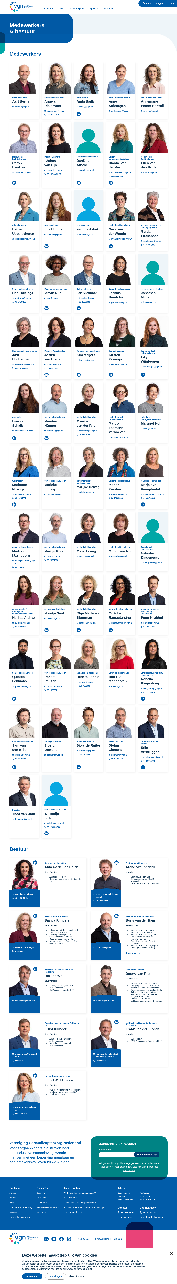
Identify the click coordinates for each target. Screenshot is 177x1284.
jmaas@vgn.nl (150, 302)
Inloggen (159, 3)
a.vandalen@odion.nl (24, 894)
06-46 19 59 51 (21, 898)
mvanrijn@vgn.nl (119, 556)
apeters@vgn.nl (150, 111)
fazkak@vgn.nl (86, 234)
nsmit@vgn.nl (53, 618)
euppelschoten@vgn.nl (25, 239)
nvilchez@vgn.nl (22, 623)
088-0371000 (20, 1060)
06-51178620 (149, 692)
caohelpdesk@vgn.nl (153, 1217)
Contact (147, 3)
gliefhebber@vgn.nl (152, 241)
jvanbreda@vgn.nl (55, 364)
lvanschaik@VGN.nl (24, 431)
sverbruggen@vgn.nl (153, 757)
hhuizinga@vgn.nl (23, 298)
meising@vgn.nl (86, 556)
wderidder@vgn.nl (55, 823)
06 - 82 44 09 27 (54, 174)
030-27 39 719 (149, 1212)
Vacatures (41, 1212)
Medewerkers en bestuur (48, 1207)
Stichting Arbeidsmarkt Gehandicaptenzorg (84, 1207)
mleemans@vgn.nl (119, 437)
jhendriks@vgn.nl (119, 302)
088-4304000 (101, 1060)
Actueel (48, 8)
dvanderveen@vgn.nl (121, 172)
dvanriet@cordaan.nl (105, 1001)
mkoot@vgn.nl (53, 556)
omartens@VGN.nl (87, 623)
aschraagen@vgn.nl (120, 111)
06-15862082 (149, 761)
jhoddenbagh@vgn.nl (24, 364)
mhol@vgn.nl (149, 429)
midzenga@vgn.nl (23, 494)
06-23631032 (52, 560)
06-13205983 (117, 498)
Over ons (108, 8)
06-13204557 (20, 498)
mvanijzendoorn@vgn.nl (25, 561)
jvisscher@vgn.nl (87, 298)
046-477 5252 (21, 1114)
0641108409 (84, 754)
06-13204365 (85, 435)
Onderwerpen (75, 8)
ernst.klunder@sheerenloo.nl (26, 1055)
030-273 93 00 (127, 1212)
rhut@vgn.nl (117, 686)
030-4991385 (149, 245)
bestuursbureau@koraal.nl (25, 1108)
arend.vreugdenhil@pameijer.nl (107, 895)
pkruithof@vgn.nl (151, 623)
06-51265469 (52, 368)
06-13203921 (52, 690)
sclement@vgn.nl (119, 755)
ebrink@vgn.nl (150, 172)
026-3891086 (20, 951)
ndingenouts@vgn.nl (153, 563)
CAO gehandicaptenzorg (20, 1207)
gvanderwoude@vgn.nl (121, 239)
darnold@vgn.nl (86, 170)
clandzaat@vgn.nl (23, 172)
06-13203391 (85, 302)
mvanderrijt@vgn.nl (88, 431)
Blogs (12, 1202)
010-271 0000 (102, 901)
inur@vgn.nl (52, 298)
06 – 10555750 (53, 827)
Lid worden (42, 1202)
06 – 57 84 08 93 (22, 368)
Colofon (118, 1239)
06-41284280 (117, 176)
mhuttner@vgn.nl (55, 431)
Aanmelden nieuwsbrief (20, 1217)
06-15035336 (149, 627)
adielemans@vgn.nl (56, 111)
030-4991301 (85, 686)
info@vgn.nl (126, 1217)
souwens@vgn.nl (55, 755)
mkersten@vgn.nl (119, 494)
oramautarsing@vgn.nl (121, 623)
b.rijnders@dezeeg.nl (24, 947)
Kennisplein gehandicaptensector (79, 1202)
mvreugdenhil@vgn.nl (153, 494)
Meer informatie (76, 1276)
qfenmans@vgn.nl (23, 686)
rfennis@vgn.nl (86, 682)
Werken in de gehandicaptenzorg (79, 1193)
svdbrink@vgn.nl (22, 755)
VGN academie (71, 1198)
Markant (13, 1212)
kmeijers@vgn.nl (87, 360)
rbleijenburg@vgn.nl (152, 689)
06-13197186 (20, 302)
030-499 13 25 (53, 115)
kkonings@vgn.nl (119, 364)
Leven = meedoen (72, 1212)
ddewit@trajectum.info (25, 1001)
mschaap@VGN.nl (55, 494)
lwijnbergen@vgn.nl (152, 366)
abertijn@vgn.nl (22, 107)
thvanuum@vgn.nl (23, 819)
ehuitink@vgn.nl (54, 234)
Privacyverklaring (102, 1239)
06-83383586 (20, 627)
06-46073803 (149, 498)
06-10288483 (117, 759)
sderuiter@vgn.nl (87, 750)
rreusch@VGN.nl (54, 686)
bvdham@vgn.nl (103, 947)
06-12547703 (20, 567)
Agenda (93, 8)
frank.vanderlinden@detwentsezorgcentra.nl (107, 1055)
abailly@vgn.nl (86, 107)
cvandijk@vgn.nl (54, 170)
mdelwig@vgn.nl (86, 492)
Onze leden (42, 1198)
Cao (60, 8)
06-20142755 (20, 759)
